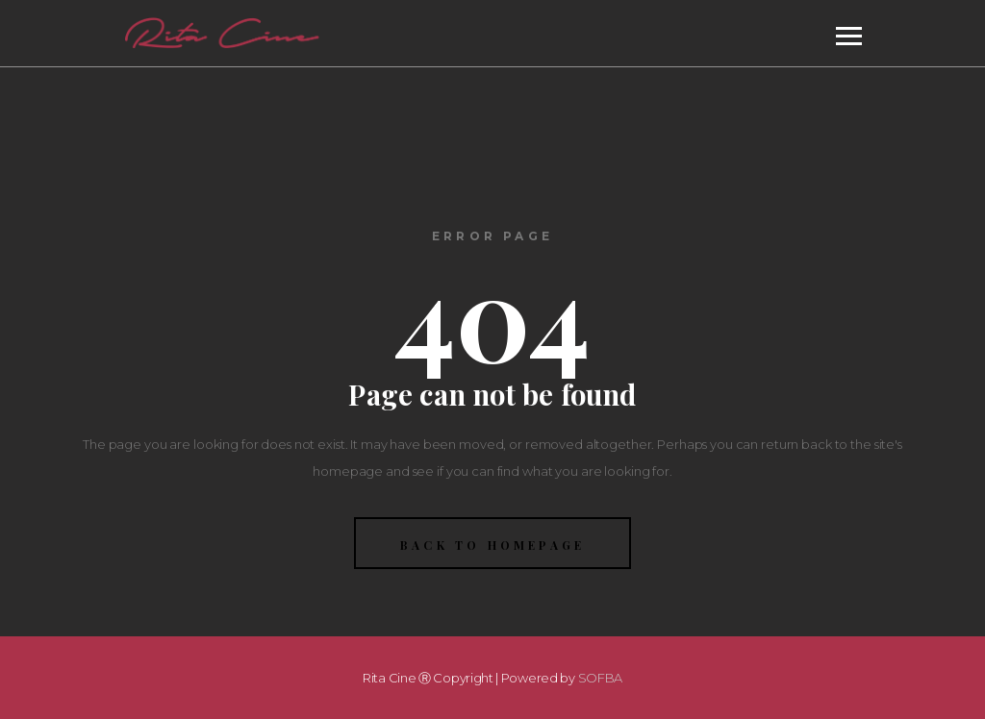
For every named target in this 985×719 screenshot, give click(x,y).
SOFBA (600, 677)
